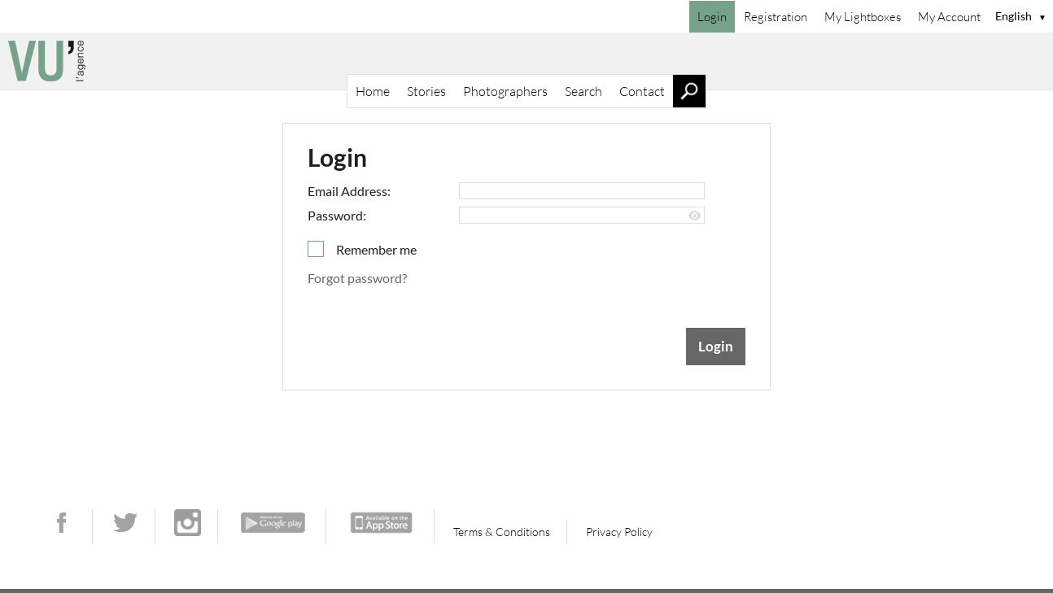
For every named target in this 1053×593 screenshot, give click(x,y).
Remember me (376, 249)
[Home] (526, 61)
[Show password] (694, 216)
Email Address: (349, 190)
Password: (337, 215)
